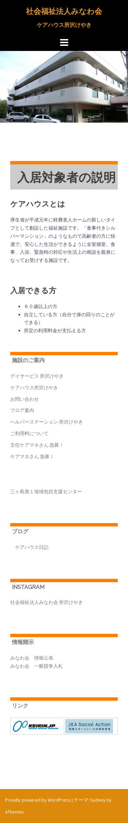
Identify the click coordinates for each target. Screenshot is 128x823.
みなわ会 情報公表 (31, 658)
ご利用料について (29, 433)
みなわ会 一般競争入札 (36, 666)
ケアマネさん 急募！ (32, 456)
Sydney (97, 800)
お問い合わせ (24, 399)
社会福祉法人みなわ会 (64, 11)
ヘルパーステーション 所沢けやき (46, 422)
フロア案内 (22, 410)
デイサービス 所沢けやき (37, 376)
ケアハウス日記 (29, 547)
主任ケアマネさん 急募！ (37, 445)
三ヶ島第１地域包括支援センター (46, 491)
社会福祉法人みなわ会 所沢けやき (46, 602)
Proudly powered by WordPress (38, 800)
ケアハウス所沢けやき (34, 387)
